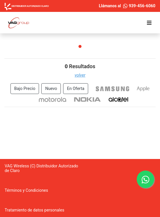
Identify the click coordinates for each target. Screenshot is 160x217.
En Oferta (75, 88)
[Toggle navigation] (149, 23)
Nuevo (51, 88)
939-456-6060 (139, 5)
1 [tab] (80, 47)
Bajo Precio (24, 88)
